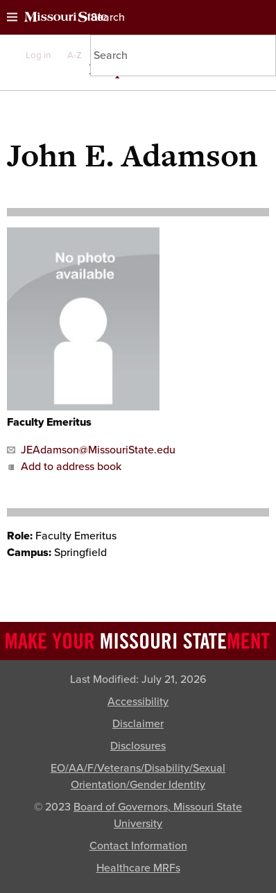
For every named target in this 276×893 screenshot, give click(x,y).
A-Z (74, 55)
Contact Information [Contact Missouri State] (138, 846)
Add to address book (64, 467)
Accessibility (138, 702)
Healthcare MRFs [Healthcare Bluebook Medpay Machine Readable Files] (138, 868)
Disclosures (138, 746)
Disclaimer (138, 724)
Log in (38, 55)
